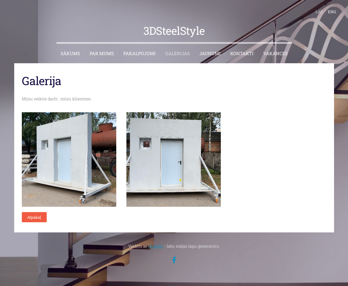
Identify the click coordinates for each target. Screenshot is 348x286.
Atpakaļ (34, 217)
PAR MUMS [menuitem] (102, 53)
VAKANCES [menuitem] (275, 53)
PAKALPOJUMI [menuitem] (139, 53)
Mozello (155, 246)
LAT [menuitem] (319, 11)
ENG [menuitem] (332, 11)
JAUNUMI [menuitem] (210, 53)
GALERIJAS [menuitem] (177, 53)
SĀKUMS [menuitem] (70, 53)
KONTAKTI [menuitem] (242, 53)
